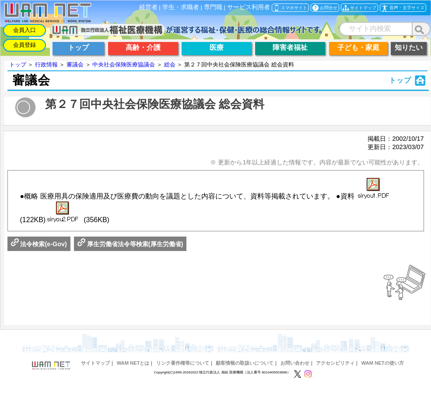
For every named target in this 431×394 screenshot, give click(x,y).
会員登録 (24, 45)
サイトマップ (95, 363)
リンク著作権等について (182, 363)
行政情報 (46, 64)
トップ (17, 64)
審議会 (75, 64)
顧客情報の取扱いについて (244, 363)
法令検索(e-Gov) (39, 244)
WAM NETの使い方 (382, 363)
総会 (169, 64)
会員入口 (24, 30)
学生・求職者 (180, 7)
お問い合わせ (294, 363)
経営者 (148, 7)
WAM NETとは (133, 363)
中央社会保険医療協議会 (123, 64)
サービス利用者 (248, 7)
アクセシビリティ (335, 363)
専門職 (213, 7)
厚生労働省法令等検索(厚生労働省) (130, 244)
